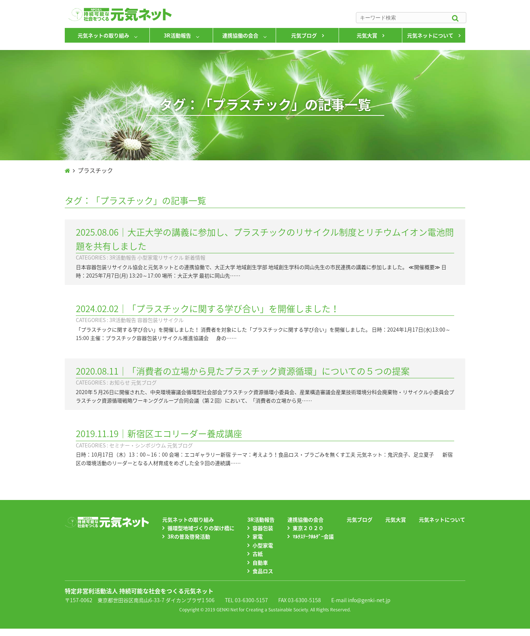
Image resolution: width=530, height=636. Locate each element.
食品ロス (262, 571)
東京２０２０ (308, 528)
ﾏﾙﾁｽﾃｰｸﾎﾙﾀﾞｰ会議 (313, 536)
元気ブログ (304, 35)
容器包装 (262, 528)
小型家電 (262, 545)
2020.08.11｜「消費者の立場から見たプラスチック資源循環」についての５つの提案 (243, 371)
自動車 (260, 562)
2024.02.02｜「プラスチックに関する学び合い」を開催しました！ (207, 308)
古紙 (257, 553)
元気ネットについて (430, 35)
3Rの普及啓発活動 (188, 536)
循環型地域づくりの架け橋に (200, 528)
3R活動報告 (177, 35)
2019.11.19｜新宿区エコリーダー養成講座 (159, 433)
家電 (257, 536)
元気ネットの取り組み (103, 35)
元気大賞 (367, 35)
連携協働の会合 (240, 35)
